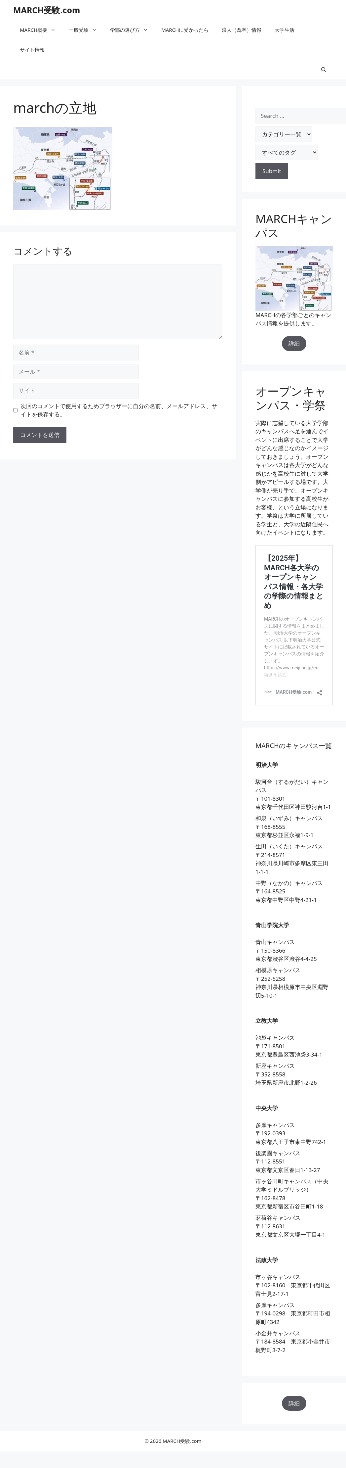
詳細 (294, 343)
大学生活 (284, 29)
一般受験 (86, 30)
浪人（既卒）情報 (241, 29)
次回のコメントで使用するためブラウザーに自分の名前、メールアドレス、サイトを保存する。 (118, 410)
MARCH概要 (41, 30)
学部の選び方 (132, 30)
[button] (324, 69)
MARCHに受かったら (185, 29)
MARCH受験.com (46, 10)
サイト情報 (32, 49)
